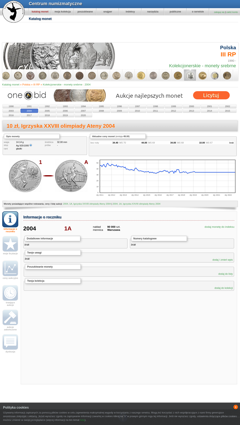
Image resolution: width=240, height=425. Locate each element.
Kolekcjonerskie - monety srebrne (62, 84)
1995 (101, 106)
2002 (227, 106)
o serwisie (198, 11)
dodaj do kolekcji (224, 288)
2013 (191, 111)
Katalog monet (10, 84)
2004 (88, 84)
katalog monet (40, 11)
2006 (65, 111)
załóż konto (232, 12)
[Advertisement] (122, 33)
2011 (155, 111)
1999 (173, 106)
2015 (227, 111)
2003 (11, 111)
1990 (11, 106)
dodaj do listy (225, 273)
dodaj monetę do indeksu (219, 226)
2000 (191, 106)
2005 (47, 111)
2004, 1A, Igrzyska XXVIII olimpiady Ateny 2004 (87, 204)
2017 (29, 115)
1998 (155, 106)
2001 (209, 106)
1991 (29, 106)
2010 (137, 111)
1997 (137, 106)
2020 (83, 115)
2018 (47, 115)
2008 (101, 111)
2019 (65, 115)
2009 (119, 111)
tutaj (82, 420)
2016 (11, 115)
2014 (209, 111)
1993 (65, 106)
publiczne (175, 11)
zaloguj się (219, 12)
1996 (119, 106)
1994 (83, 106)
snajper (107, 11)
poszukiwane (85, 11)
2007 (83, 111)
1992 (47, 106)
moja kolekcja (63, 11)
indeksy (130, 11)
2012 (173, 111)
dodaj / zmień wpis (223, 259)
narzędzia (152, 11)
